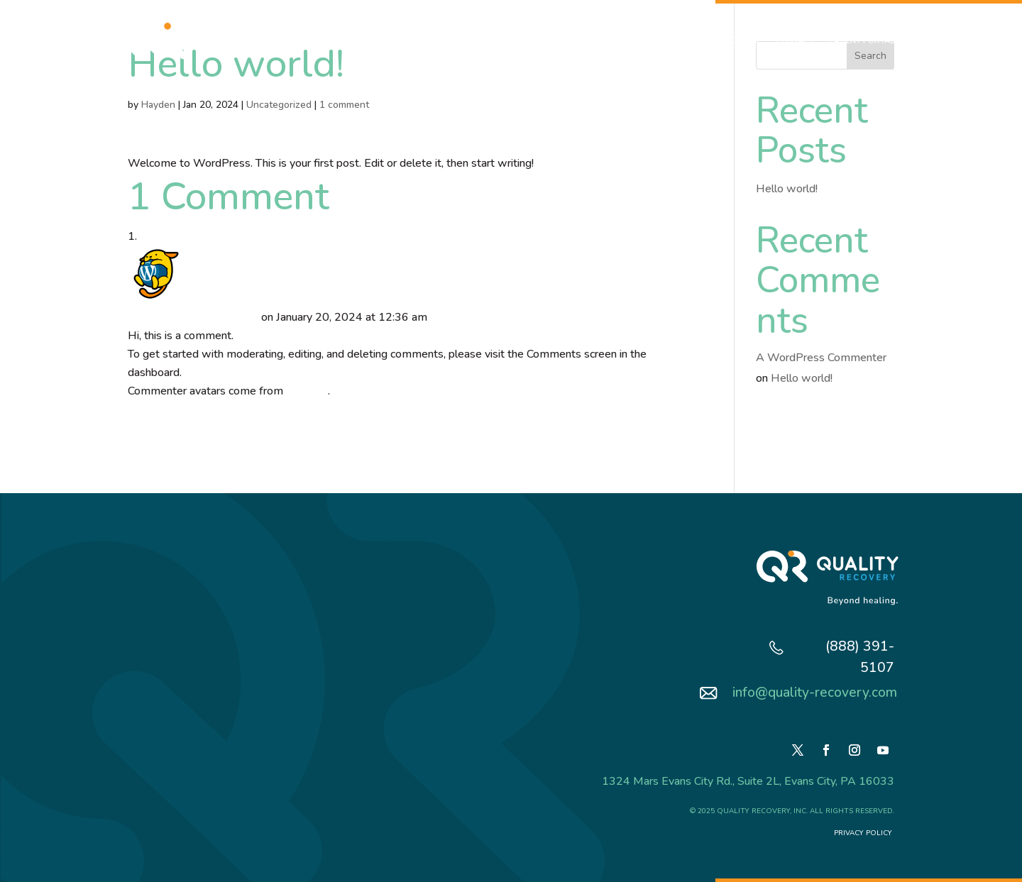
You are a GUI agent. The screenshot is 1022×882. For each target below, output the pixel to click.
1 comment (344, 104)
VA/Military (490, 40)
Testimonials (654, 40)
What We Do (409, 40)
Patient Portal (862, 40)
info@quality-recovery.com (814, 692)
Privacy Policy (864, 833)
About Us (345, 40)
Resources (722, 40)
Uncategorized (279, 104)
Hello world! (787, 189)
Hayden (158, 104)
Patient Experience (570, 40)
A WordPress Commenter (193, 317)
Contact (795, 40)
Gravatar (307, 391)
